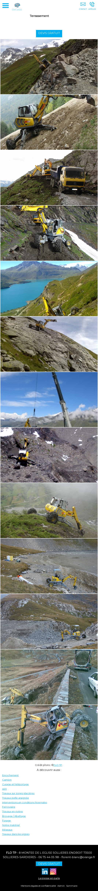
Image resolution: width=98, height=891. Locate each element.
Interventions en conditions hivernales (24, 802)
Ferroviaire (8, 806)
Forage (6, 820)
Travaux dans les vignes (15, 834)
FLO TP (58, 765)
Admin (61, 885)
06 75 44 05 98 (48, 857)
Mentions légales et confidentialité (38, 885)
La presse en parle (49, 878)
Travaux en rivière (12, 811)
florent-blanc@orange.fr (78, 857)
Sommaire (71, 885)
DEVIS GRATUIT (50, 33)
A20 (4, 788)
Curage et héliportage (15, 784)
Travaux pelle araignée (15, 797)
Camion (7, 779)
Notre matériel (11, 825)
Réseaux (7, 829)
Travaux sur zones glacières (18, 793)
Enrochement (10, 775)
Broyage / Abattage (14, 816)
